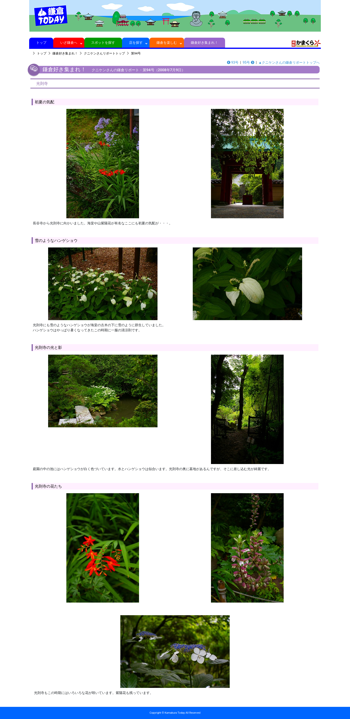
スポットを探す (103, 42)
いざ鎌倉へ (69, 42)
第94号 (136, 53)
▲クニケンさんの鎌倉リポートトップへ (289, 62)
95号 (248, 62)
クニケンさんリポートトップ (104, 53)
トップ (41, 42)
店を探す (135, 42)
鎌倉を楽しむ (167, 42)
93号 (232, 62)
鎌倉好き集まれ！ (204, 42)
